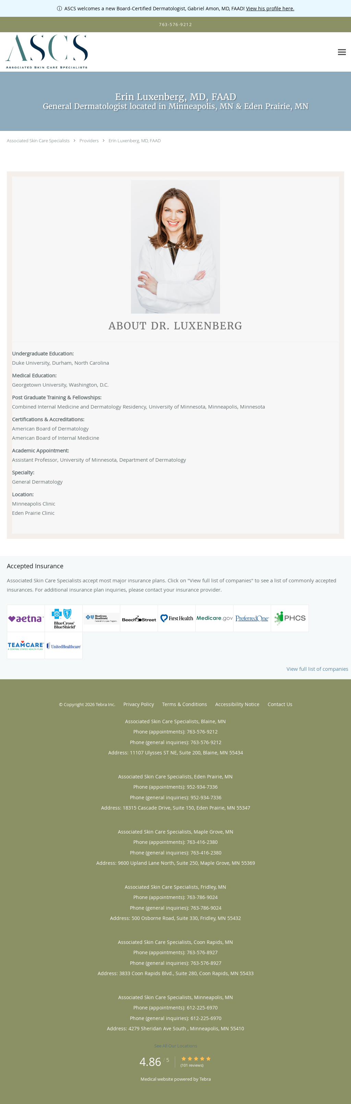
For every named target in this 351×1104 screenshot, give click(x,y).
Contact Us (280, 704)
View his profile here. (270, 8)
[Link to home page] (45, 52)
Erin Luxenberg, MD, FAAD (135, 140)
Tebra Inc (105, 704)
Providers (89, 140)
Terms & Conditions (184, 704)
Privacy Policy (138, 704)
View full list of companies (317, 668)
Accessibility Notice (237, 704)
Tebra (205, 1079)
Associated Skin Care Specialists (38, 140)
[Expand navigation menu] (342, 52)
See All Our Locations (175, 1046)
